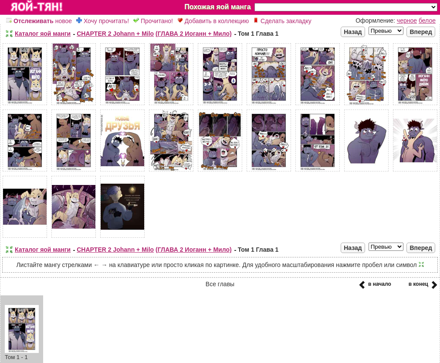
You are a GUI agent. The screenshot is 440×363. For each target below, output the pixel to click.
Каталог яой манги (43, 33)
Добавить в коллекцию (213, 20)
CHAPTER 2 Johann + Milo (115, 33)
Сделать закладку (282, 20)
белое (427, 20)
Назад (353, 31)
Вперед (421, 31)
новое (39, 20)
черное (407, 20)
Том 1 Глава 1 (258, 33)
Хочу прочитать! (102, 20)
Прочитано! (153, 20)
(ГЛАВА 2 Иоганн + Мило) (194, 33)
